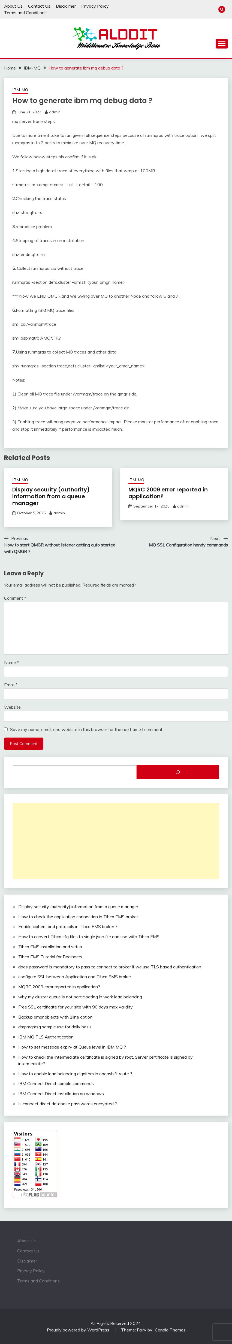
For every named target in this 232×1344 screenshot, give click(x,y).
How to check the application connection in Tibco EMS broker (78, 916)
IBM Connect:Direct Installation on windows (61, 1093)
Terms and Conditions (25, 12)
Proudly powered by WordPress (78, 1330)
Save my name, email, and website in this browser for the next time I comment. (86, 729)
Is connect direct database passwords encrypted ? (67, 1103)
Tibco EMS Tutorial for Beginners (50, 956)
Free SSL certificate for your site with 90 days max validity (75, 1007)
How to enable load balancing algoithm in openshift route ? (75, 1073)
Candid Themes (170, 1330)
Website (12, 707)
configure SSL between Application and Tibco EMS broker (74, 976)
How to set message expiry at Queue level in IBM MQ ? (72, 1047)
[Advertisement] (116, 841)
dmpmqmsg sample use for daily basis (55, 1026)
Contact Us (39, 6)
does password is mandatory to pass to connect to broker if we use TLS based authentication (109, 967)
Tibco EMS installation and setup (50, 946)
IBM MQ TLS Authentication (46, 1037)
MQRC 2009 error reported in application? (168, 493)
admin (55, 112)
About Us (13, 6)
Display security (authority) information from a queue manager (51, 496)
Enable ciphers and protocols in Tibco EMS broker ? (67, 926)
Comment (15, 598)
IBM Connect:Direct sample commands (56, 1083)
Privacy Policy (95, 6)
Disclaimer (66, 6)
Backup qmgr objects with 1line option (55, 1017)
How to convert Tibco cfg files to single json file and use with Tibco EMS (88, 936)
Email (10, 684)
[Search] (178, 772)
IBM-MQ (20, 89)
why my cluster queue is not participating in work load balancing (80, 996)
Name (11, 662)
